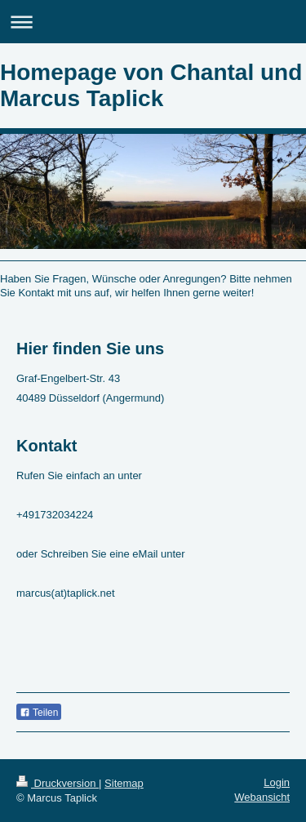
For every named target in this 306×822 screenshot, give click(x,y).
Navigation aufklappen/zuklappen (153, 21)
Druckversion (57, 783)
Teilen (39, 712)
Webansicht (262, 797)
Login (277, 782)
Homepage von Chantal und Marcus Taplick (151, 85)
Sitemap (124, 783)
